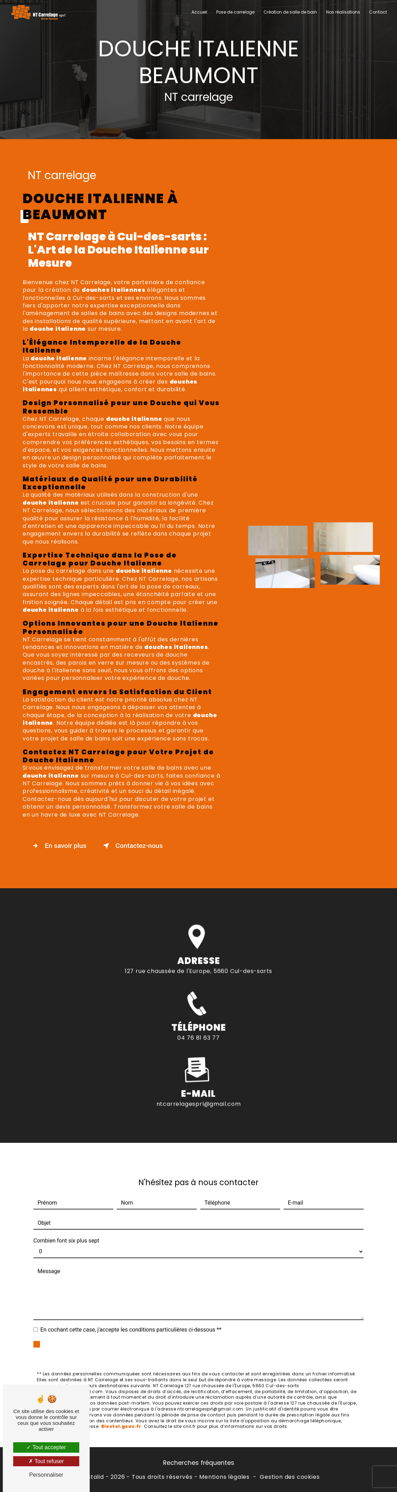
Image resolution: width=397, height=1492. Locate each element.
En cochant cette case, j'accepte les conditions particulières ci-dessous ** (130, 1305)
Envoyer (206, 1326)
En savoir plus (58, 846)
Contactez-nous (131, 846)
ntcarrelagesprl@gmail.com (198, 1079)
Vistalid (93, 1477)
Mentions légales (224, 1477)
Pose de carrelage (235, 12)
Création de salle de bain (290, 12)
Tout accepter (46, 1447)
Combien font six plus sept (66, 1216)
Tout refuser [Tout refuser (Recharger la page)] (46, 1461)
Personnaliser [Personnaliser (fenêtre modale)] (46, 1475)
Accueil (199, 12)
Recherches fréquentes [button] (198, 1463)
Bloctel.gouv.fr (121, 1402)
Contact (378, 12)
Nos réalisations (343, 12)
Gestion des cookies (289, 1477)
